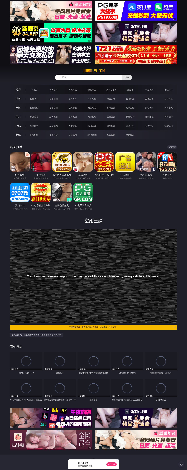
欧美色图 (73, 116)
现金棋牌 (149, 89)
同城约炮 (34, 134)
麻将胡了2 (111, 89)
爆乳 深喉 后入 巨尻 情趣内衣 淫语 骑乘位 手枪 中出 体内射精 (36, 335)
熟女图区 (149, 116)
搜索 (127, 77)
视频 (18, 98)
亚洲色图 (53, 116)
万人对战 (73, 89)
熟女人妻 (111, 98)
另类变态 (169, 107)
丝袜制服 (130, 98)
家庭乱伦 (53, 125)
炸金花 (130, 89)
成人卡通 (73, 107)
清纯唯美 (130, 116)
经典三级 (130, 107)
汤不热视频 (92, 134)
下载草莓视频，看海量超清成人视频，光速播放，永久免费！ (122, 327)
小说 (18, 125)
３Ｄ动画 (92, 98)
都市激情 (34, 125)
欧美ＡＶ (73, 98)
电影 (18, 107)
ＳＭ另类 (169, 98)
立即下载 (111, 464)
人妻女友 (73, 125)
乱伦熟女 (149, 107)
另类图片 (169, 116)
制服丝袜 (111, 107)
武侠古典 (92, 125)
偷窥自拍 (34, 116)
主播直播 (149, 98)
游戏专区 (92, 89)
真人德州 (53, 89)
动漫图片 (92, 116)
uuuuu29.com (93, 70)
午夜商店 (53, 134)
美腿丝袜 (111, 116)
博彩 (18, 89)
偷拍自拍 (53, 107)
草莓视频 (73, 134)
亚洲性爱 (34, 107)
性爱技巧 (169, 125)
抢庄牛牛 (169, 89)
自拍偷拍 (53, 98)
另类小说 (130, 125)
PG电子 (34, 89)
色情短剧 (130, 134)
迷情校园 (111, 125)
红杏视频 (111, 134)
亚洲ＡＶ (34, 98)
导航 (18, 134)
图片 (18, 116)
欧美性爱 (92, 107)
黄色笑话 (149, 125)
